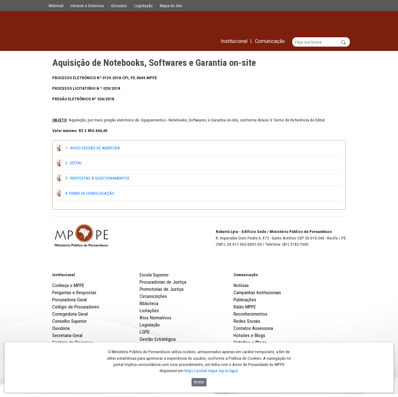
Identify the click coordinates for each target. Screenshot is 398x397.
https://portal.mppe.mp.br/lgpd (211, 370)
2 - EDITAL (73, 163)
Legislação (143, 5)
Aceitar (199, 382)
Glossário (119, 5)
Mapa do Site (171, 5)
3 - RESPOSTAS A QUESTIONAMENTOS (97, 178)
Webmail (56, 5)
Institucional (63, 274)
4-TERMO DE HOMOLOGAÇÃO (89, 193)
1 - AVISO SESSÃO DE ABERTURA (92, 147)
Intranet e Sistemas (87, 5)
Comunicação (246, 274)
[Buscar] (321, 42)
